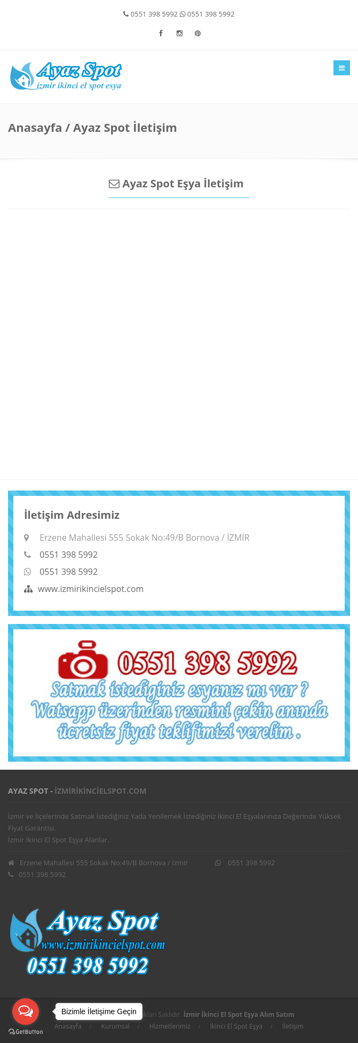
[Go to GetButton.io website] (26, 1032)
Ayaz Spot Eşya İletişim (176, 183)
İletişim (293, 1026)
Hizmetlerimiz (169, 1026)
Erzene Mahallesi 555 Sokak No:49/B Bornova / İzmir (98, 862)
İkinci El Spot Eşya (236, 1026)
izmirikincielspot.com (100, 791)
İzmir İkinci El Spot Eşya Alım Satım (239, 1014)
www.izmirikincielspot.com (84, 589)
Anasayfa (35, 127)
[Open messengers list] (25, 1011)
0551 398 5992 (150, 14)
